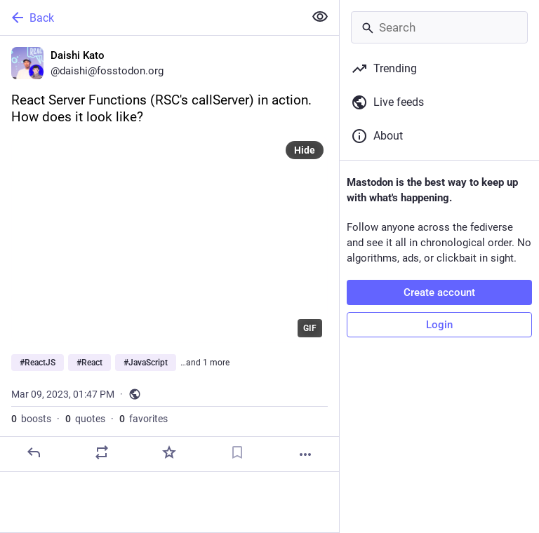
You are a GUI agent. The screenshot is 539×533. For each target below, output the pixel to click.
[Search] (439, 27)
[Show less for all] (320, 17)
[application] (169, 240)
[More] (305, 454)
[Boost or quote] (101, 452)
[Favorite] (169, 452)
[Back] (150, 17)
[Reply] (33, 452)
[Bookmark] (237, 452)
